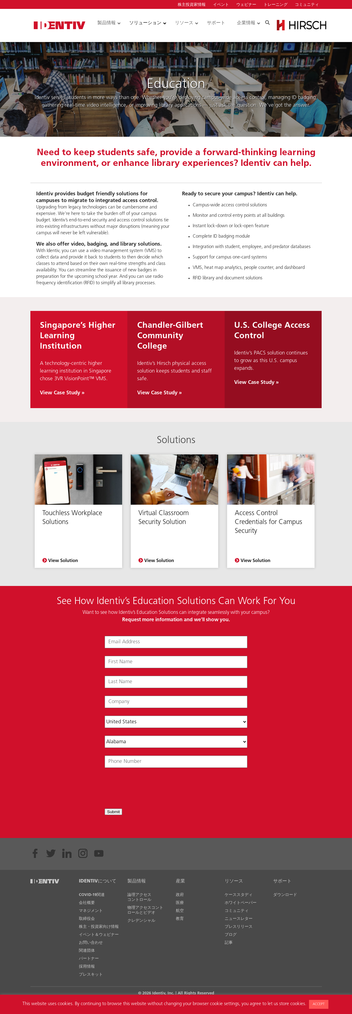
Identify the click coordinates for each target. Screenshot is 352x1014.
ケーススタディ (239, 895)
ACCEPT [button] (319, 1004)
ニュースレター (239, 919)
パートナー (89, 959)
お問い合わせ (91, 943)
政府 (180, 895)
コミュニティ (307, 5)
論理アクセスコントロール (139, 897)
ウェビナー (246, 5)
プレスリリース (239, 927)
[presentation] (151, 789)
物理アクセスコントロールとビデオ (145, 910)
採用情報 (87, 967)
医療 (180, 903)
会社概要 (87, 903)
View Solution (60, 560)
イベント (221, 5)
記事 (229, 943)
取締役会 (87, 919)
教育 (180, 919)
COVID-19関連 (92, 895)
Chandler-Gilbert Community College (170, 336)
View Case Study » (62, 393)
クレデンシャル (141, 921)
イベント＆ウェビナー (99, 935)
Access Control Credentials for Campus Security (268, 522)
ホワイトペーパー (241, 903)
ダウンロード (285, 895)
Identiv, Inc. (163, 993)
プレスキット (91, 975)
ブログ (231, 935)
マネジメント (91, 911)
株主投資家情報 (192, 5)
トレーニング (276, 5)
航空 (180, 911)
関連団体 (87, 951)
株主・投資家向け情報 (99, 927)
